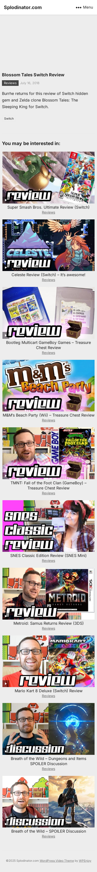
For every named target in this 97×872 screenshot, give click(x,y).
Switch (9, 118)
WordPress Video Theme (57, 860)
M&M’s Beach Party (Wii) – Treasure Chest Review (49, 415)
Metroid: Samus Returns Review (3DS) (48, 623)
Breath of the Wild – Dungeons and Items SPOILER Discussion (48, 761)
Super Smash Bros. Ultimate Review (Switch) (48, 207)
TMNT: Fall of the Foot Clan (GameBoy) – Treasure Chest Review (48, 485)
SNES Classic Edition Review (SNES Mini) (48, 555)
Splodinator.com (23, 7)
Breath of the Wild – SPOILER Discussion (48, 831)
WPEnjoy (85, 860)
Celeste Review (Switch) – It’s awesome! (48, 274)
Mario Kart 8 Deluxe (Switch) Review (49, 690)
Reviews (10, 83)
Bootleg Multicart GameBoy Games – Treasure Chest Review (48, 345)
